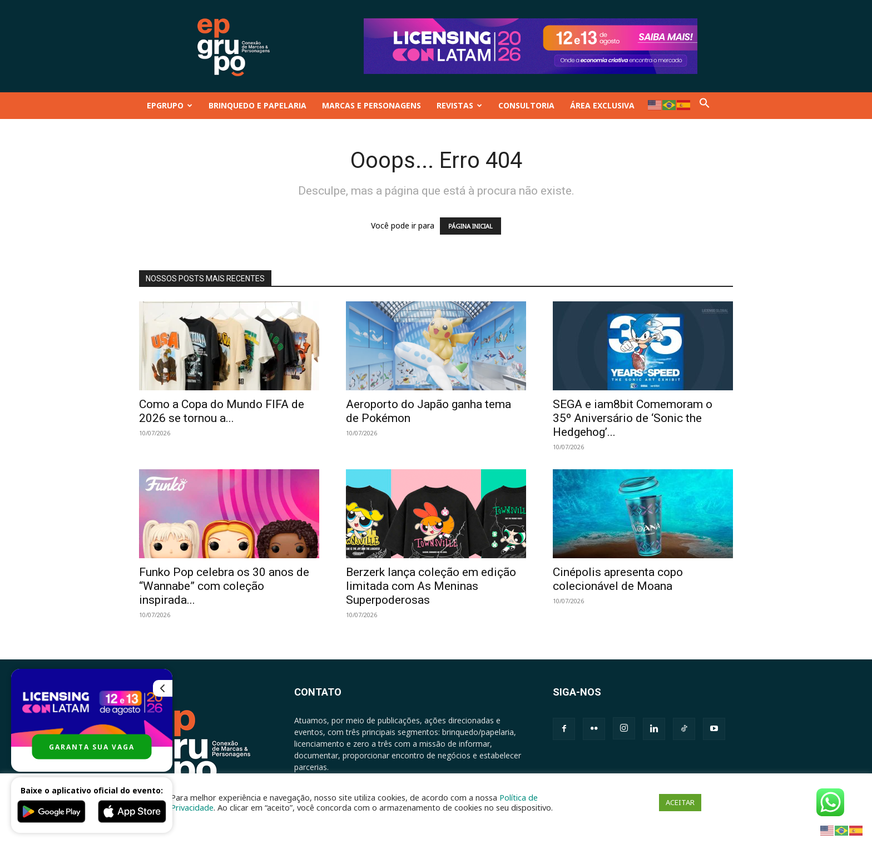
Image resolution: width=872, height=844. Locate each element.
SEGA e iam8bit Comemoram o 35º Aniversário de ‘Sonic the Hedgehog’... (632, 418)
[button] (704, 105)
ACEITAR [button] (680, 802)
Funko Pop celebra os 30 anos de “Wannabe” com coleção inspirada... (224, 586)
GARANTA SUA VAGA (92, 747)
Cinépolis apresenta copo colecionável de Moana (618, 579)
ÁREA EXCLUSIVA (602, 105)
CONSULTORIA (526, 105)
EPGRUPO (169, 105)
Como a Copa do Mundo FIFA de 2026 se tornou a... (221, 411)
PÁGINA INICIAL (470, 226)
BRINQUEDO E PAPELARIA (257, 105)
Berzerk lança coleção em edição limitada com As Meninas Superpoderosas (431, 586)
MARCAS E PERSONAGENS (371, 105)
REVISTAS (459, 105)
